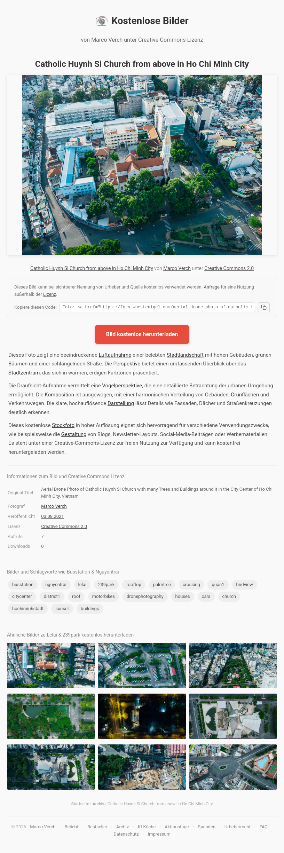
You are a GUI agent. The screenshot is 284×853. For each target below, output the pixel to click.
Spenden (206, 827)
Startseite (80, 805)
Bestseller (97, 827)
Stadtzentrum (24, 374)
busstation (22, 585)
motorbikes (103, 597)
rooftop (133, 585)
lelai (82, 585)
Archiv (98, 805)
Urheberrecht (237, 827)
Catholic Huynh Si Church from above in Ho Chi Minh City (91, 268)
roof (76, 597)
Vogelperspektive (122, 387)
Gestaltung (74, 435)
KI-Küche (147, 827)
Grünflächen (245, 396)
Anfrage (212, 287)
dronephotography (145, 597)
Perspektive (126, 365)
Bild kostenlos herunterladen (142, 335)
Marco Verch (177, 268)
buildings (90, 609)
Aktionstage (177, 827)
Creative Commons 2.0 (229, 268)
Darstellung (121, 404)
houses (182, 597)
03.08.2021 (52, 517)
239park (106, 585)
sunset (62, 609)
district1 (52, 597)
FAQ (264, 827)
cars (206, 597)
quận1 (218, 585)
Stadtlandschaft (185, 356)
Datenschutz (126, 835)
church (229, 597)
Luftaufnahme (115, 356)
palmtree (162, 585)
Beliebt (71, 827)
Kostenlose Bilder (141, 21)
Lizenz (49, 294)
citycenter (22, 597)
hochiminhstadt (28, 609)
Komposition (59, 396)
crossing (191, 585)
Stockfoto (63, 426)
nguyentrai (55, 585)
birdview (244, 585)
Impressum (159, 835)
